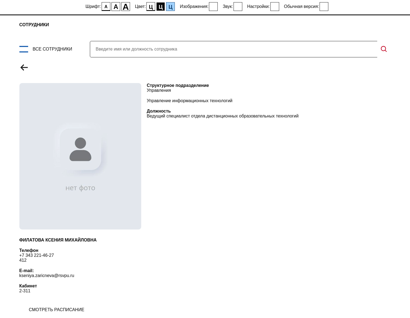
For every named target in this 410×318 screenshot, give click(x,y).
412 (23, 260)
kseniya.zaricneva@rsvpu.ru (46, 275)
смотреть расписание (56, 309)
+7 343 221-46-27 (36, 255)
